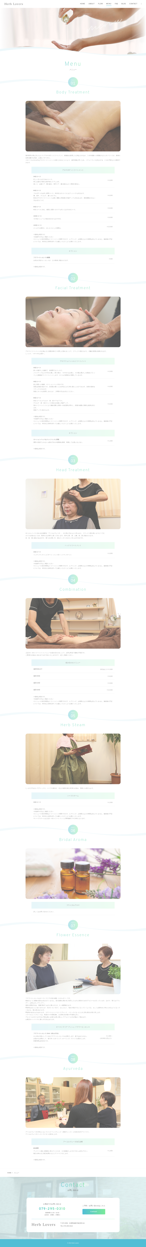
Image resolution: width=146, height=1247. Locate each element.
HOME (9, 1173)
